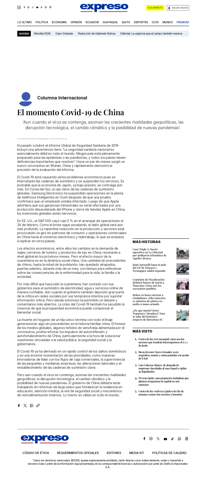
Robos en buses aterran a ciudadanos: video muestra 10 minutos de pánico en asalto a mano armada (149, 299)
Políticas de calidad (169, 452)
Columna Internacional (62, 98)
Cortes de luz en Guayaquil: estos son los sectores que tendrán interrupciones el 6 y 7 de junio (163, 342)
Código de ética (35, 452)
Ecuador (92, 22)
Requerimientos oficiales (78, 452)
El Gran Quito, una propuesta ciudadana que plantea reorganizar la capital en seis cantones (164, 381)
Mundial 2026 (42, 33)
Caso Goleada (64, 33)
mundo (168, 22)
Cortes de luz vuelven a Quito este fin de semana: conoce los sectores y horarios (161, 392)
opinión (76, 22)
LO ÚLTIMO (24, 22)
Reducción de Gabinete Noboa (96, 33)
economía (59, 22)
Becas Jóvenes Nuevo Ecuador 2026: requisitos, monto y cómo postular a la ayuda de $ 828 (164, 355)
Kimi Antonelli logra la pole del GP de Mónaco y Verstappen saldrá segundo (149, 267)
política (42, 22)
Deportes (141, 22)
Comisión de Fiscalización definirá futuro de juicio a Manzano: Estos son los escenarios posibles (149, 284)
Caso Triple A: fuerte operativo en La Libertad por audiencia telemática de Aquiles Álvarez (149, 253)
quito (126, 22)
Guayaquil (110, 22)
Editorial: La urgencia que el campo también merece (151, 33)
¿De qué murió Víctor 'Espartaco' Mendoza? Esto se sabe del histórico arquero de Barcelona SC (149, 315)
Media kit (136, 452)
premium (183, 22)
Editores (114, 452)
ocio (155, 22)
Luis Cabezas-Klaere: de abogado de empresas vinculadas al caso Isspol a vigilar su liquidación (163, 368)
